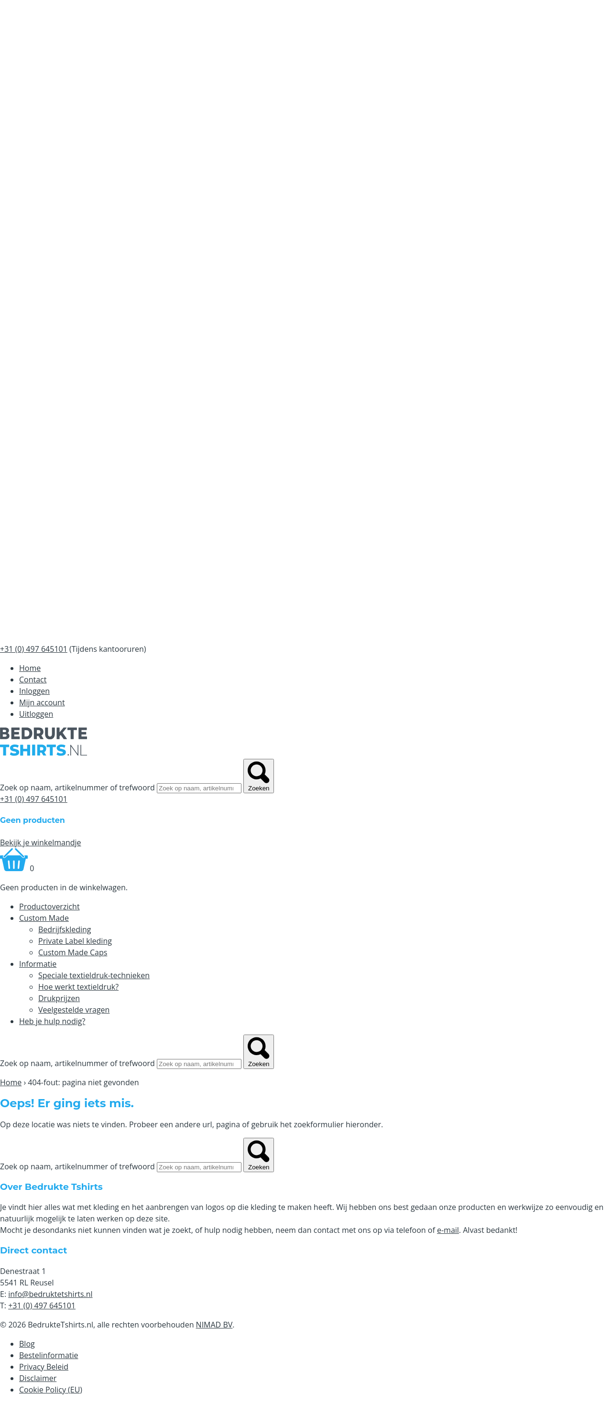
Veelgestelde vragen (73, 1009)
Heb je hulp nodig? (52, 1021)
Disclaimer (37, 1378)
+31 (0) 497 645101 (33, 799)
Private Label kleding (75, 941)
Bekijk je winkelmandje (40, 842)
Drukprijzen (59, 998)
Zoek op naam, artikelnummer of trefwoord (77, 787)
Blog (27, 1343)
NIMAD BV (214, 1324)
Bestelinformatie (48, 1355)
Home (30, 668)
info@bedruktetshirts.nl (50, 1294)
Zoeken (258, 776)
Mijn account (42, 702)
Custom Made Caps (72, 952)
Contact (32, 679)
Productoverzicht (49, 906)
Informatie (37, 964)
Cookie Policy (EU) (50, 1389)
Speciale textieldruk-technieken (94, 975)
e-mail (448, 1230)
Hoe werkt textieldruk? (78, 987)
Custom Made (44, 918)
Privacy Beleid (43, 1366)
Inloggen (34, 691)
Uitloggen (36, 714)
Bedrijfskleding (64, 929)
